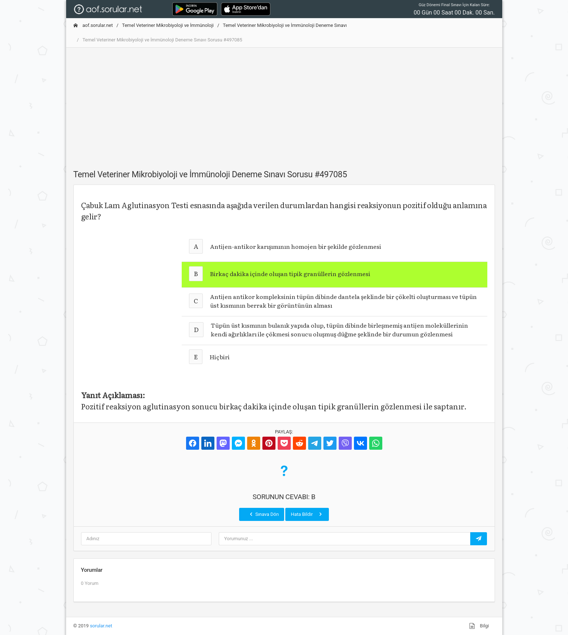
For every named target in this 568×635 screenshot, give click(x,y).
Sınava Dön (263, 514)
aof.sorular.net (93, 25)
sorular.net (101, 625)
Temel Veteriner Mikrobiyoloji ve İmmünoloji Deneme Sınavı (285, 25)
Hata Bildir (307, 514)
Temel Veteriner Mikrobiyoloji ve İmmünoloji (168, 25)
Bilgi (479, 626)
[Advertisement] (284, 104)
